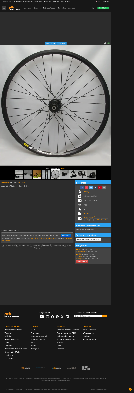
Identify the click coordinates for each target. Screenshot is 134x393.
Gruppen (37, 8)
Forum (33, 330)
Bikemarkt (56, 1)
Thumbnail (81, 252)
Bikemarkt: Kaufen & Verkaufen (68, 330)
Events (67, 1)
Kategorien (27, 8)
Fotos (33, 342)
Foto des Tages (49, 8)
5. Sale (62, 168)
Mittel (80, 254)
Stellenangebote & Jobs (65, 336)
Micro (80, 249)
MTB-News (18, 1)
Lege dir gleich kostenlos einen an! (42, 238)
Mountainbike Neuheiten (13, 330)
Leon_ (86, 192)
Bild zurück (50, 43)
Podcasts (60, 342)
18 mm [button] (97, 220)
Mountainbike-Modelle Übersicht (16, 349)
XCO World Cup (10, 358)
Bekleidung (8, 336)
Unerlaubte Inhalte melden (60, 389)
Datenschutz (28, 389)
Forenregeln (35, 333)
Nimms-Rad (47, 1)
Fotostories (8, 346)
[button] (94, 217)
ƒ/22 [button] (91, 220)
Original (81, 259)
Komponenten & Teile (12, 352)
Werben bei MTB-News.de (99, 389)
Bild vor (61, 43)
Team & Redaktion (89, 330)
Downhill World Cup (11, 339)
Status (59, 346)
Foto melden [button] (82, 261)
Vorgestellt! (8, 333)
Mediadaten (87, 336)
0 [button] (108, 43)
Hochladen (62, 8)
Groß (80, 256)
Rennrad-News (28, 1)
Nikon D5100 (89, 217)
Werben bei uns (88, 333)
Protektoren (9, 355)
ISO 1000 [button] (104, 220)
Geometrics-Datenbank (39, 336)
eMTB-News (38, 1)
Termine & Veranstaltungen (66, 339)
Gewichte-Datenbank (38, 339)
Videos (7, 342)
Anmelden (106, 1)
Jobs (62, 1)
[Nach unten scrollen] (130, 389)
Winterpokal (35, 349)
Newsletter (60, 349)
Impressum (19, 389)
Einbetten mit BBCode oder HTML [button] (88, 239)
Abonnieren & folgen (90, 339)
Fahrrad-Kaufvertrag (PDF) (66, 333)
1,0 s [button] (86, 220)
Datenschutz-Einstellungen (42, 389)
